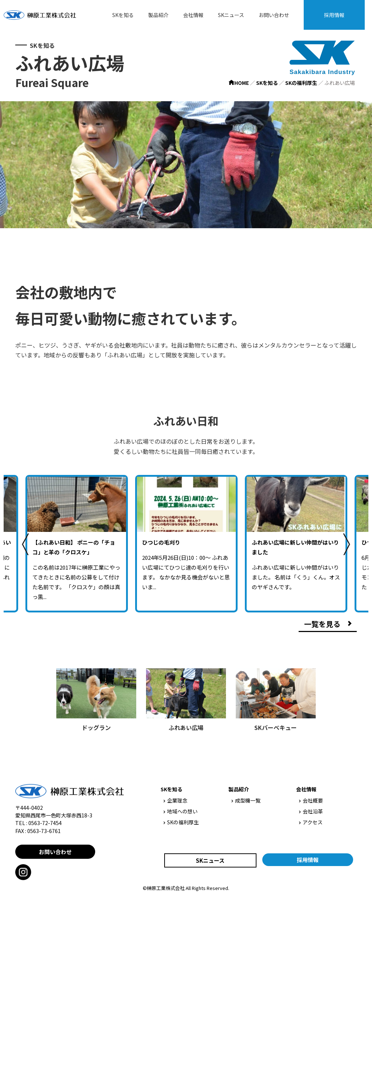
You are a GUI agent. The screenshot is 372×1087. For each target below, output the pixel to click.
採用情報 (334, 15)
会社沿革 (311, 811)
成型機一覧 (245, 800)
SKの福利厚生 (301, 82)
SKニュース (231, 15)
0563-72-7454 (45, 822)
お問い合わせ (274, 15)
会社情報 (193, 15)
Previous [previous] (25, 544)
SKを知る (123, 15)
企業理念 (175, 800)
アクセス (311, 822)
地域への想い (180, 811)
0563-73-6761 (44, 830)
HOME (239, 82)
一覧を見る (322, 624)
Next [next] (346, 544)
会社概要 (311, 800)
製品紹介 (158, 15)
